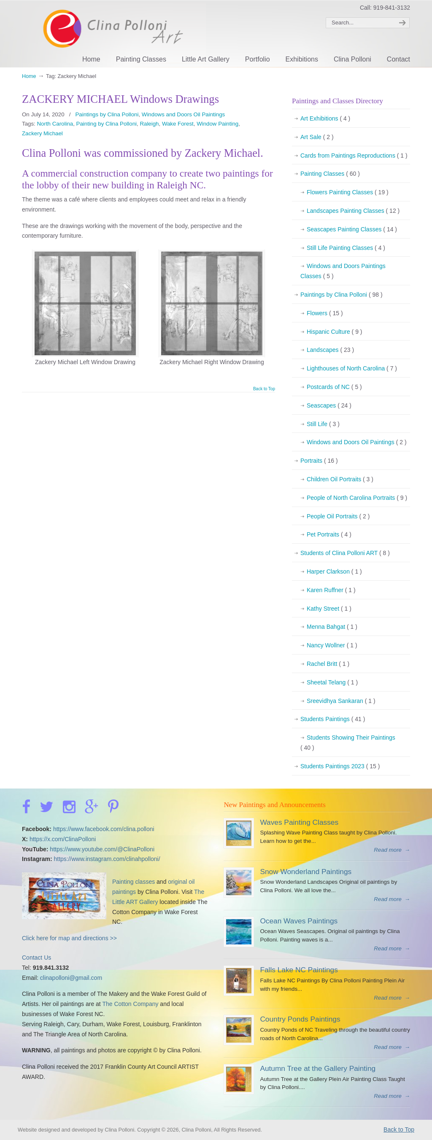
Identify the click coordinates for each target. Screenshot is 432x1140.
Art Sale (317, 137)
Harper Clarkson (334, 572)
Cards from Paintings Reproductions (354, 156)
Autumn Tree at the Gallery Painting (317, 1068)
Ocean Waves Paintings (299, 921)
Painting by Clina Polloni (106, 124)
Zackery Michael (42, 133)
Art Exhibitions (325, 119)
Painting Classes (330, 174)
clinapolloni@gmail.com (71, 977)
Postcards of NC (334, 387)
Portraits (319, 461)
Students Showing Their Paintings (347, 743)
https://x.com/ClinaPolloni (63, 839)
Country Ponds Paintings (300, 1019)
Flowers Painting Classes (348, 193)
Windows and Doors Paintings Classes (343, 272)
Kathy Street (329, 609)
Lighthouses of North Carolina (352, 369)
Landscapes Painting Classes (353, 211)
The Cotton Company (130, 1004)
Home (29, 76)
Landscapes (330, 350)
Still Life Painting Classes (346, 248)
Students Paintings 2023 (340, 767)
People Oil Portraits (338, 517)
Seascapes (329, 406)
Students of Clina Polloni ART (345, 553)
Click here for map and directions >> (69, 938)
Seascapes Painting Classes (352, 230)
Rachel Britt (328, 664)
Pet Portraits (329, 535)
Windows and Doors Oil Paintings (183, 114)
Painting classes (133, 881)
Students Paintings (332, 719)
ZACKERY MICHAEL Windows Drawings (120, 99)
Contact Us (36, 957)
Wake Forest (178, 124)
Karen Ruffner (331, 590)
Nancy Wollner (332, 646)
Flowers (325, 313)
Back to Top (264, 389)
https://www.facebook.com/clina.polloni (103, 829)
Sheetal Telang (332, 683)
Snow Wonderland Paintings (305, 871)
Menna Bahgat (332, 627)
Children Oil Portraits (340, 480)
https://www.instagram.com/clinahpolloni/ (107, 859)
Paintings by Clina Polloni (106, 114)
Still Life (323, 424)
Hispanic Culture (334, 332)
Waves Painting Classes (299, 822)
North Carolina (55, 124)
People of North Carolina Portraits (357, 498)
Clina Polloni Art (114, 33)
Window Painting (217, 124)
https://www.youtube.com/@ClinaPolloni (102, 849)
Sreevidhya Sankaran (341, 701)
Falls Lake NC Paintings (299, 970)
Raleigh (149, 124)
